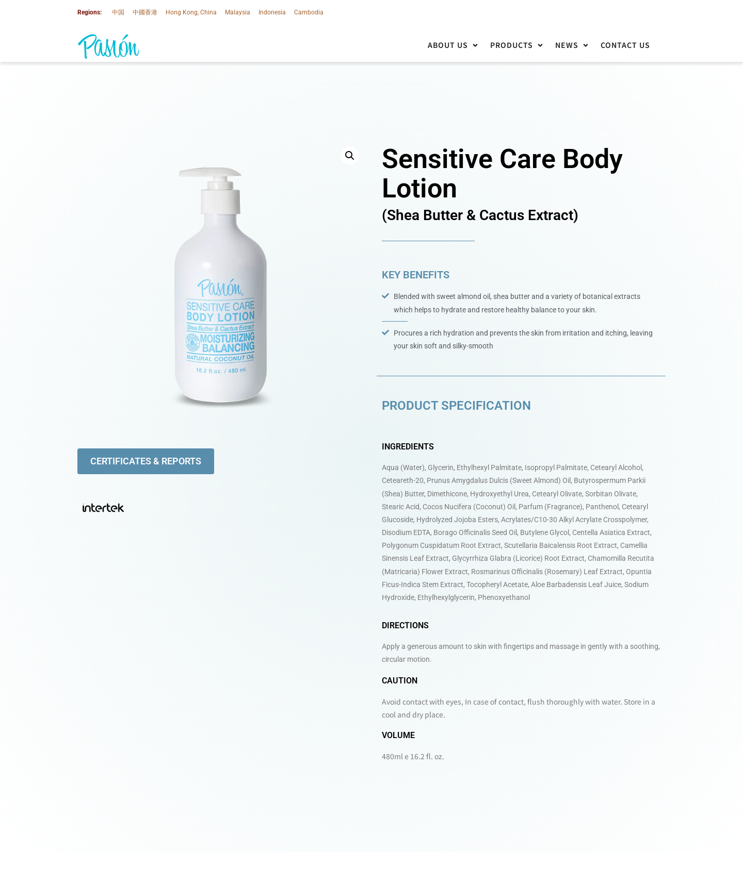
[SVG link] (108, 46)
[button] (454, 45)
